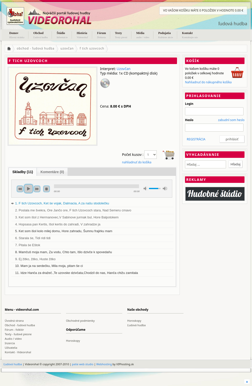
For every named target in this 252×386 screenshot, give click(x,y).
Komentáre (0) (52, 172)
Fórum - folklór (14, 329)
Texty (121, 35)
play (29, 189)
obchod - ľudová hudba (35, 48)
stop (46, 188)
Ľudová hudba (136, 325)
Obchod (40, 35)
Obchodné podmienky (80, 320)
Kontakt (190, 35)
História (82, 35)
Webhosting (104, 364)
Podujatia (165, 35)
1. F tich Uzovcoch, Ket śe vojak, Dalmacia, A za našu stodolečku (62, 203)
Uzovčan (123, 68)
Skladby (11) (22, 172)
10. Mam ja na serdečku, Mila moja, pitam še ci (49, 266)
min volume (146, 188)
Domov (16, 35)
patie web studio (83, 364)
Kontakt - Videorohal (18, 352)
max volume (165, 188)
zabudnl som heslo (231, 120)
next (37, 188)
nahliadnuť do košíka (137, 162)
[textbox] (205, 164)
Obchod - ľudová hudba (20, 325)
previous (20, 188)
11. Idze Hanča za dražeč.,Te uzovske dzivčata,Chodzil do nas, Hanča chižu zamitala (76, 273)
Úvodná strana (14, 320)
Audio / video (13, 338)
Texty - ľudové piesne (18, 334)
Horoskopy (134, 320)
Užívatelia (11, 347)
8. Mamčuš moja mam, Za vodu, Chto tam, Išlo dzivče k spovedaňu (63, 252)
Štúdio (62, 35)
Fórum (101, 35)
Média (142, 35)
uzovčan (67, 48)
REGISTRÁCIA (196, 139)
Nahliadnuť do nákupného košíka (208, 82)
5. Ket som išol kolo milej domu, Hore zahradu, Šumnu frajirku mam (63, 231)
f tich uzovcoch (92, 48)
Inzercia (10, 343)
